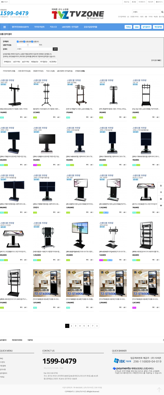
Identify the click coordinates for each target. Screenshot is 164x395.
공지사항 (3, 369)
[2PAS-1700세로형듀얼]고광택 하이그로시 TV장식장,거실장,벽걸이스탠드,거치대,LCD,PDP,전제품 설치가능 (146, 157)
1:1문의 (2, 362)
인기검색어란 (122, 17)
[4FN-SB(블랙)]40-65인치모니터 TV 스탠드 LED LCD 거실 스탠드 (80, 252)
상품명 (21, 41)
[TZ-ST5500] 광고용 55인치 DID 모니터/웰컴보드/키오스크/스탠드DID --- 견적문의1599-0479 (113, 299)
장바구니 (159, 2)
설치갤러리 (146, 27)
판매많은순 (7, 62)
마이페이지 (142, 2)
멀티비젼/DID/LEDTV (20, 27)
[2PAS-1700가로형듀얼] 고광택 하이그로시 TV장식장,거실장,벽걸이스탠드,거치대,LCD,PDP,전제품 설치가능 (14, 204)
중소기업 (161, 17)
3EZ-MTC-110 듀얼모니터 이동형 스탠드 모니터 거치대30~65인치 (47, 109)
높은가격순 (25, 62)
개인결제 (3, 366)
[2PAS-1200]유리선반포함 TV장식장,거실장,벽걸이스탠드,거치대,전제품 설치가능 (47, 157)
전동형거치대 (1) (38, 71)
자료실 (128, 27)
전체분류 (79, 71)
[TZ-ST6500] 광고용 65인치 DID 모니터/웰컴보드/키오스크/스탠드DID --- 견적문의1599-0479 (146, 299)
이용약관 (30, 340)
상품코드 (36, 41)
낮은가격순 (16, 62)
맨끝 (97, 326)
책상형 (155, 17)
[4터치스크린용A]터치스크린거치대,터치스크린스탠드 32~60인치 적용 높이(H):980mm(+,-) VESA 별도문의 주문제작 (146, 204)
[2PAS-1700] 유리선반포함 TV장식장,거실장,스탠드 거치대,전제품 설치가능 (14, 157)
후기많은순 (43, 62)
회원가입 (126, 2)
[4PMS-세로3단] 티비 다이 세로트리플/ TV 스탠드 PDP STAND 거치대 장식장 (146, 252)
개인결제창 (158, 27)
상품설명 (28, 41)
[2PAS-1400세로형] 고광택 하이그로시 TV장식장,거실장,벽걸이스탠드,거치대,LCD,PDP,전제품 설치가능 (80, 157)
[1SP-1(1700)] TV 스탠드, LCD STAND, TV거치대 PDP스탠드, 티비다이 (80, 109)
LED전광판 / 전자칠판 (70, 27)
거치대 (150, 17)
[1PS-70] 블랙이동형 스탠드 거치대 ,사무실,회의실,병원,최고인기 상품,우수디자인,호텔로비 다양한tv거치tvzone (113, 109)
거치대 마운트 (39, 27)
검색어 (5, 49)
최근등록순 (52, 62)
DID (146, 17)
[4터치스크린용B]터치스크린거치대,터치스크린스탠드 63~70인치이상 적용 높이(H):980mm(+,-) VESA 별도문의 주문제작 (14, 252)
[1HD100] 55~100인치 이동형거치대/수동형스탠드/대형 (47, 252)
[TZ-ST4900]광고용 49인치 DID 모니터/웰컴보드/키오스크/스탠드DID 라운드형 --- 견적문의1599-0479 (80, 299)
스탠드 (142, 17)
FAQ (1, 358)
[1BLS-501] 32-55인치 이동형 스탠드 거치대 (13, 109)
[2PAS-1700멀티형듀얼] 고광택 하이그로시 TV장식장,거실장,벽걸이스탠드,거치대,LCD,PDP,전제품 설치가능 (47, 204)
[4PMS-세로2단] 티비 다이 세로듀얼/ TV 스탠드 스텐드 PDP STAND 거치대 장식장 (14, 299)
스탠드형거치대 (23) (24, 71)
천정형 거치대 (134, 17)
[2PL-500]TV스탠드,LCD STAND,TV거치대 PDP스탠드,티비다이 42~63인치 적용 (80, 204)
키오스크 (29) (50, 71)
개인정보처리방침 (17, 340)
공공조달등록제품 (90, 27)
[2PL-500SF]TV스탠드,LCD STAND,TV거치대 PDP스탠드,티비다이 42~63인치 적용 (113, 204)
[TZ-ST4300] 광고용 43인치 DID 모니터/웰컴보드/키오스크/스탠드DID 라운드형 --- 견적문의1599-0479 (47, 299)
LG (128, 17)
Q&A (136, 27)
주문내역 (150, 2)
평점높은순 (34, 62)
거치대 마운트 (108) (9, 71)
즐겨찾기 (5, 2)
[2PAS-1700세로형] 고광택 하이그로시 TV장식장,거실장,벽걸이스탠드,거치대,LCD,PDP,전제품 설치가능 (113, 157)
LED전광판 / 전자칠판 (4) (64, 71)
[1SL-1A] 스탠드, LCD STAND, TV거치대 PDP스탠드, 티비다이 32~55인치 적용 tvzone (146, 109)
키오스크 (53, 27)
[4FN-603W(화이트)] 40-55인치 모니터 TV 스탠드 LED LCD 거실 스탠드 (113, 252)
